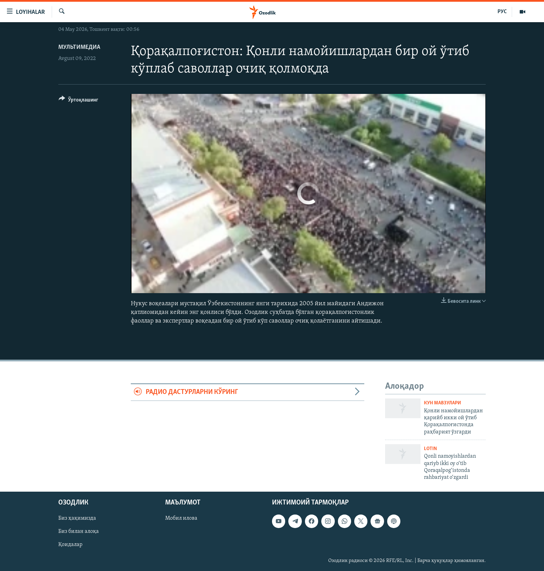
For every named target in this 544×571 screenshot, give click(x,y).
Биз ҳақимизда (77, 518)
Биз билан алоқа (78, 531)
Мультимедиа (79, 47)
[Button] (78, 101)
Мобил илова (181, 518)
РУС (502, 12)
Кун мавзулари (442, 403)
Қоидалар (70, 544)
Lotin (430, 448)
